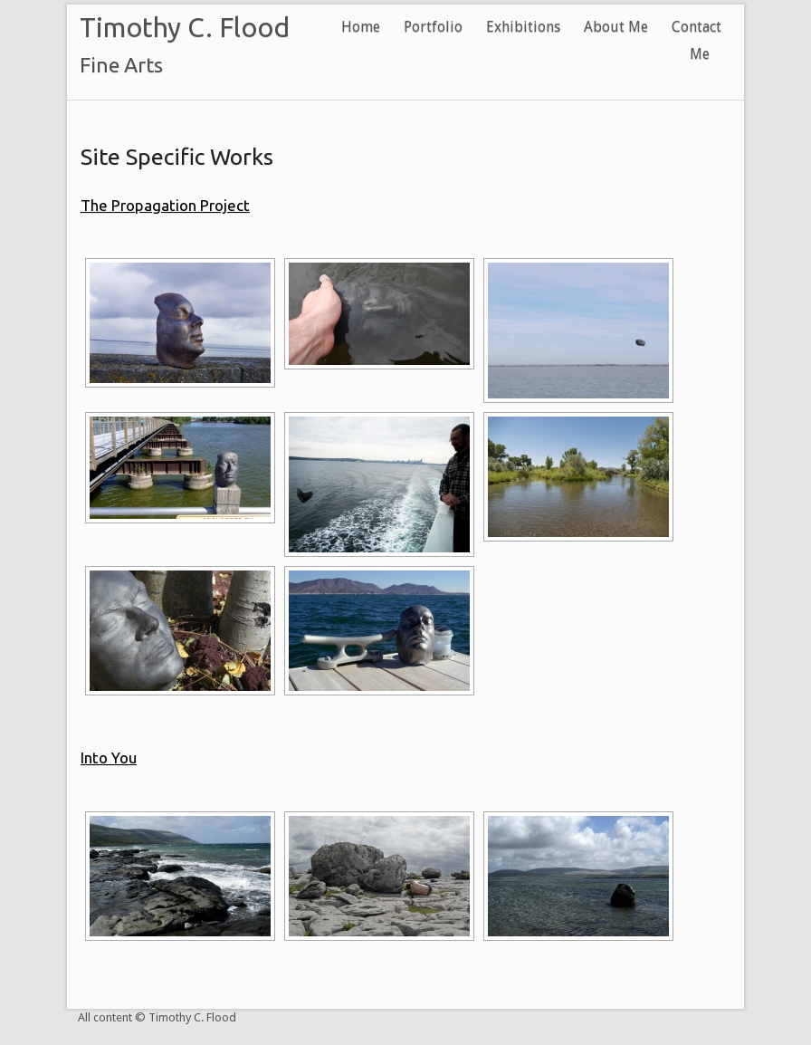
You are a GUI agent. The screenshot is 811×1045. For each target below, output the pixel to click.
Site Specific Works (177, 156)
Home (360, 26)
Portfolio (433, 26)
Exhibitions (523, 26)
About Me (616, 26)
